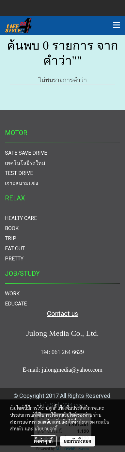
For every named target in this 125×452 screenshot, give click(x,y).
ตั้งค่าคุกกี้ (43, 441)
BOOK (12, 228)
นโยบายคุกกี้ (46, 428)
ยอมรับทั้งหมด (77, 441)
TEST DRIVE (19, 173)
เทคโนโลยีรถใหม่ (25, 163)
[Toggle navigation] (116, 25)
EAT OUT (15, 248)
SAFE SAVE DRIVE (26, 153)
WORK (12, 293)
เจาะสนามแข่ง (21, 183)
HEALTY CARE (21, 218)
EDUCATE (16, 304)
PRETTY (14, 259)
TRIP (10, 238)
